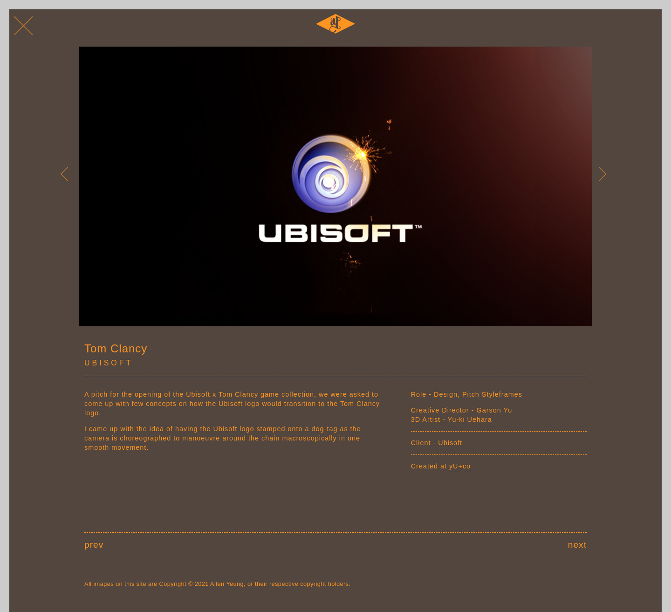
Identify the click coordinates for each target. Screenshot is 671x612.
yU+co (460, 466)
